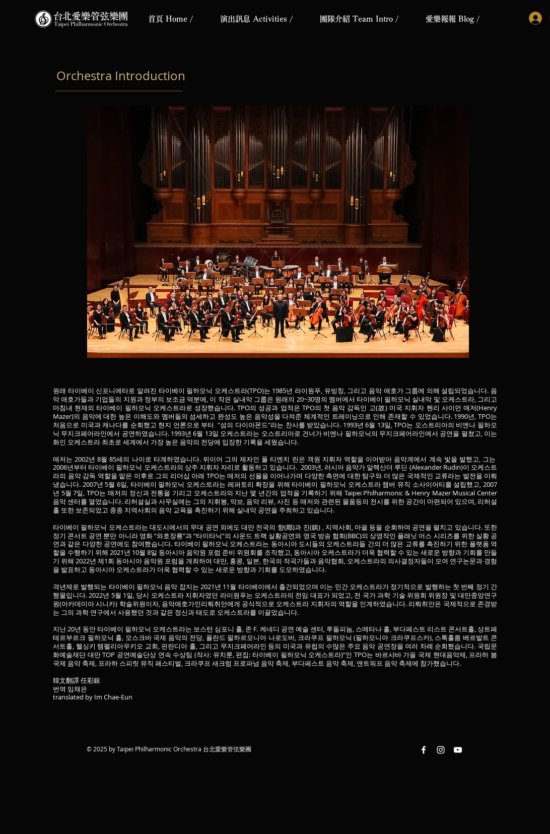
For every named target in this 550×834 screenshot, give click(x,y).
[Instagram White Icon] (441, 750)
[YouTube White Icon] (458, 750)
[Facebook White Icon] (424, 750)
